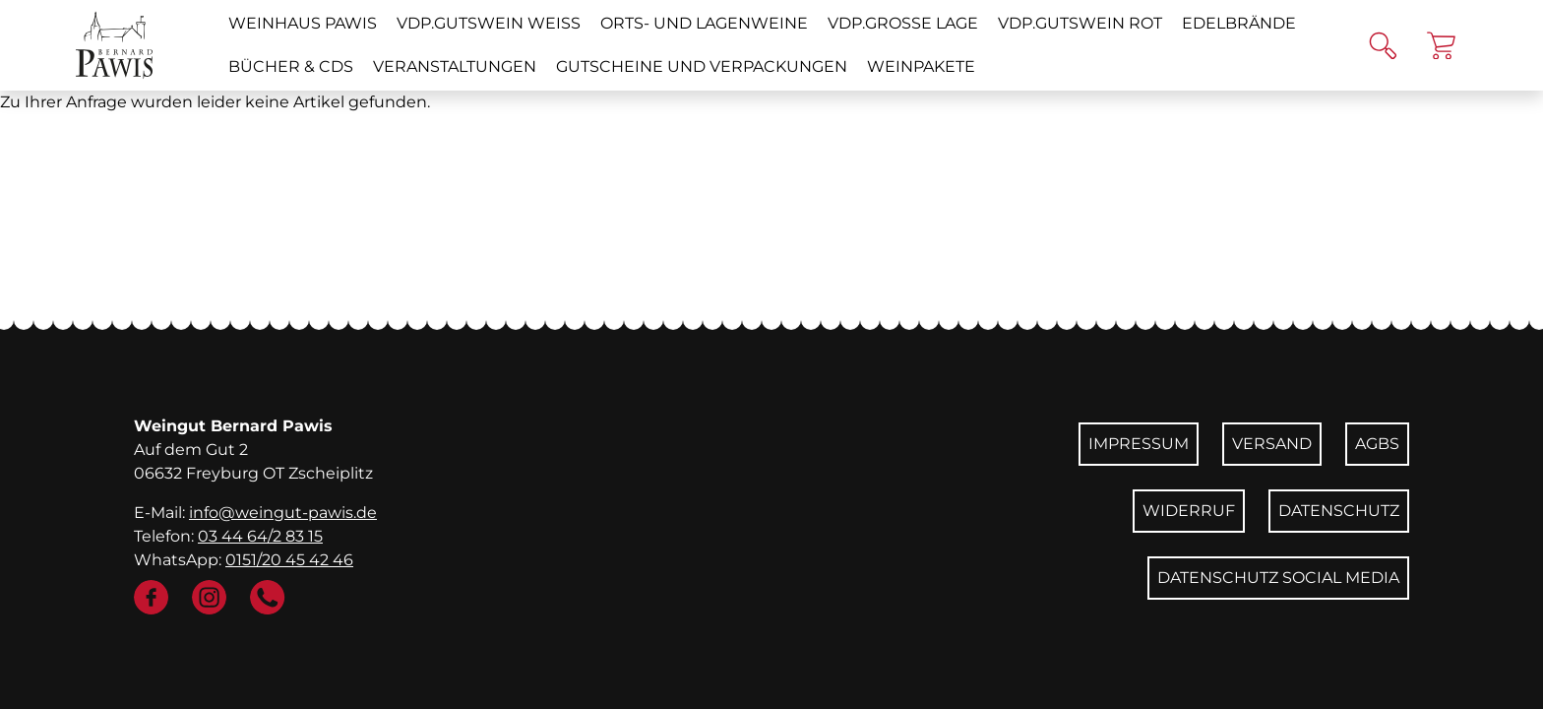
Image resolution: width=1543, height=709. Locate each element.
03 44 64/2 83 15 (260, 536)
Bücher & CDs (290, 66)
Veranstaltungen (454, 66)
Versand (1272, 443)
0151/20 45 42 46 (289, 559)
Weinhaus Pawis (302, 23)
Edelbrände (1239, 23)
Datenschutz (1338, 510)
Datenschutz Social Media (1278, 577)
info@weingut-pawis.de (283, 512)
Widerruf (1188, 510)
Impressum (1138, 443)
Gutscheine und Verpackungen (701, 66)
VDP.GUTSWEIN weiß (489, 23)
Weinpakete (921, 66)
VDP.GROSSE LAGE (903, 23)
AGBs (1377, 443)
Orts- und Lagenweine (704, 23)
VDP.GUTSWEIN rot (1080, 23)
